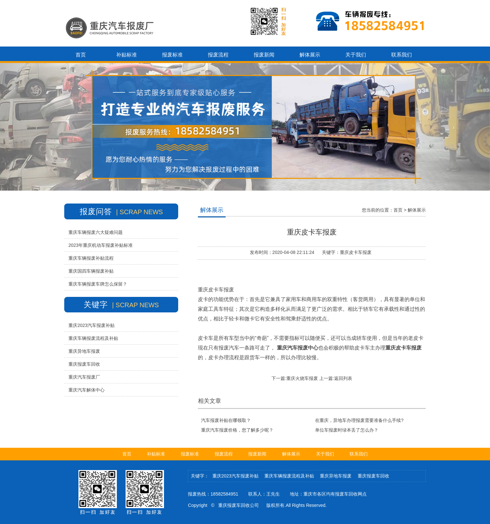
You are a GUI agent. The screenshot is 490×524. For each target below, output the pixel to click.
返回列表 (343, 378)
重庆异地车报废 (84, 351)
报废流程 (224, 453)
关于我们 (325, 453)
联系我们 (359, 453)
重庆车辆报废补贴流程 (91, 258)
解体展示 (417, 210)
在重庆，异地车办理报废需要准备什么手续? (359, 420)
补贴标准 (156, 453)
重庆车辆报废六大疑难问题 (95, 232)
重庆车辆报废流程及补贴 (93, 338)
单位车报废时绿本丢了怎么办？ (346, 430)
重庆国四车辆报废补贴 (91, 271)
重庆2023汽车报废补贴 (91, 325)
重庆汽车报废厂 (84, 377)
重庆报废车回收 (84, 364)
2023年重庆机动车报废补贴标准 (100, 245)
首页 (398, 210)
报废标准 (190, 453)
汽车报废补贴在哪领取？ (226, 420)
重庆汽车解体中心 (86, 390)
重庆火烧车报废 (302, 378)
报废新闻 (257, 453)
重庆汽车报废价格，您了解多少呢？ (237, 430)
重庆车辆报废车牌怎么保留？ (97, 284)
